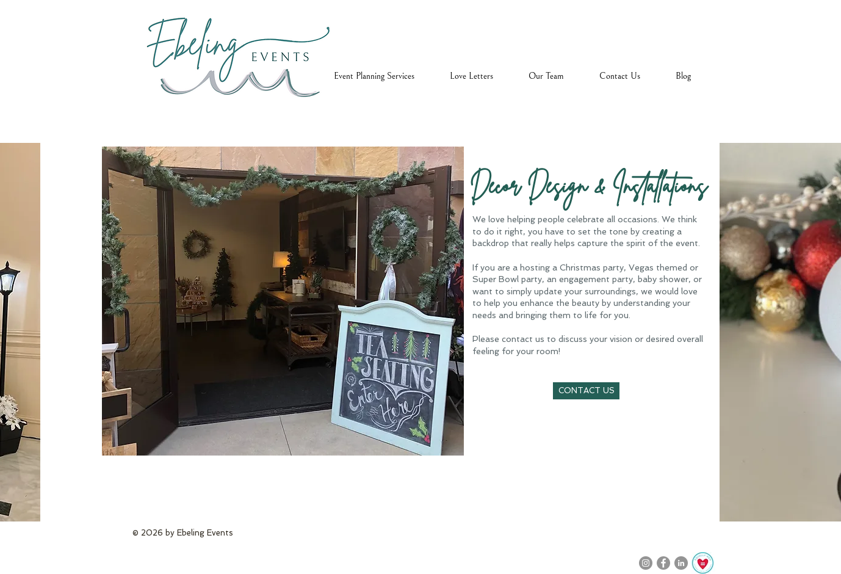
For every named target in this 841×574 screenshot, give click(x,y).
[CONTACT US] (586, 390)
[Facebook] (663, 563)
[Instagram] (645, 563)
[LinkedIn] (681, 563)
